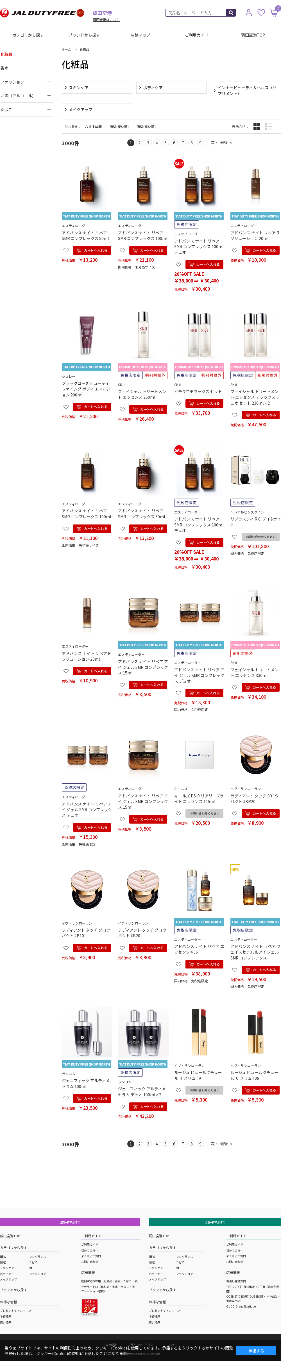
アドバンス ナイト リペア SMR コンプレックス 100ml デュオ (198, 246)
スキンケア (79, 87)
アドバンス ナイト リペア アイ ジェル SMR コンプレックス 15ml (143, 667)
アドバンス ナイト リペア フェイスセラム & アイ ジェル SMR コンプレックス (255, 952)
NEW (3, 1256)
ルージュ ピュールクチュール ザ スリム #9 (198, 1075)
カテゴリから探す (28, 35)
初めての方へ (89, 1250)
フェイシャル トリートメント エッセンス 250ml (142, 394)
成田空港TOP (10, 1235)
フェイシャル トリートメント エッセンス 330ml (254, 672)
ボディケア (153, 87)
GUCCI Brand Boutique (241, 1306)
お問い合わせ (89, 1261)
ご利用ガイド (197, 35)
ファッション (37, 1274)
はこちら (106, 19)
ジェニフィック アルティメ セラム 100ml (86, 1083)
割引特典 (5, 1322)
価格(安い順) (119, 126)
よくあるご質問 (91, 1256)
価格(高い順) (146, 126)
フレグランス (37, 1256)
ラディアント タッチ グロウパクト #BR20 (254, 798)
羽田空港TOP (253, 35)
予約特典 (5, 1316)
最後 (224, 142)
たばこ (33, 1262)
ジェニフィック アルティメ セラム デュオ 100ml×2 (142, 1091)
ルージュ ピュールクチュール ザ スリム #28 (254, 1075)
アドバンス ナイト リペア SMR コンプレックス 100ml (142, 235)
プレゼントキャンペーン (15, 1310)
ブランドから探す (84, 35)
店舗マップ (140, 35)
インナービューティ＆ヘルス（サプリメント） (247, 90)
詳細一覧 (268, 126)
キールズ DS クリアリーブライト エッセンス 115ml (199, 798)
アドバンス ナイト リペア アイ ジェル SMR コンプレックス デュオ (199, 675)
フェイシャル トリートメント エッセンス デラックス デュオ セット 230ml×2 (255, 397)
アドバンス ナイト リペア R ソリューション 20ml (254, 235)
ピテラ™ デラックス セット (198, 391)
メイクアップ (80, 109)
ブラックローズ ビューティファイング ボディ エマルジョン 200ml (86, 389)
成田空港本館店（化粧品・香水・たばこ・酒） (110, 1281)
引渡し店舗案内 (236, 1281)
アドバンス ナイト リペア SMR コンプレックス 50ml (85, 235)
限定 (3, 1262)
